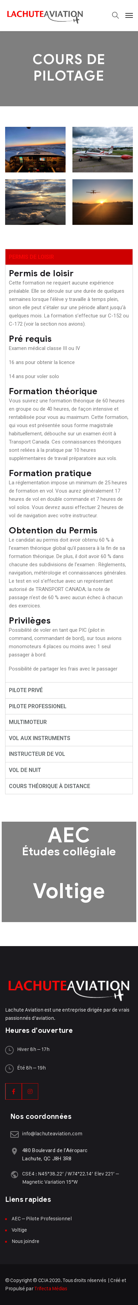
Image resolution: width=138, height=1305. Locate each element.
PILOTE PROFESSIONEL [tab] (38, 706)
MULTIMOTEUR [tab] (28, 722)
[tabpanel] (69, 473)
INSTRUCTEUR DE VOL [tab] (37, 754)
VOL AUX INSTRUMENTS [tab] (39, 738)
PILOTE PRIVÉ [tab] (26, 690)
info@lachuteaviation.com (52, 1133)
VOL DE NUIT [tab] (25, 770)
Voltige (69, 891)
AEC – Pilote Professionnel (42, 1218)
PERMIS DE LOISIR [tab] (31, 257)
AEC (69, 835)
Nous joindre (25, 1241)
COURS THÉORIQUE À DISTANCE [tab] (49, 786)
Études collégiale (69, 851)
